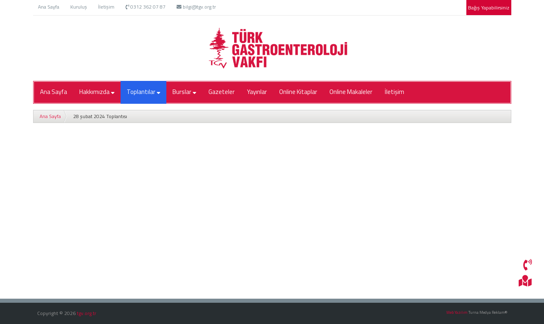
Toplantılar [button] (143, 91)
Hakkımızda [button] (96, 91)
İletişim (106, 7)
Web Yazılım (457, 312)
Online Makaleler (350, 91)
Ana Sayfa (48, 7)
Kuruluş (78, 7)
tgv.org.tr (86, 313)
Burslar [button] (184, 91)
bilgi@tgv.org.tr (196, 7)
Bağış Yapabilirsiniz (488, 7)
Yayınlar (257, 91)
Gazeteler (221, 91)
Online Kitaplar (298, 91)
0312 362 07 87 (145, 7)
